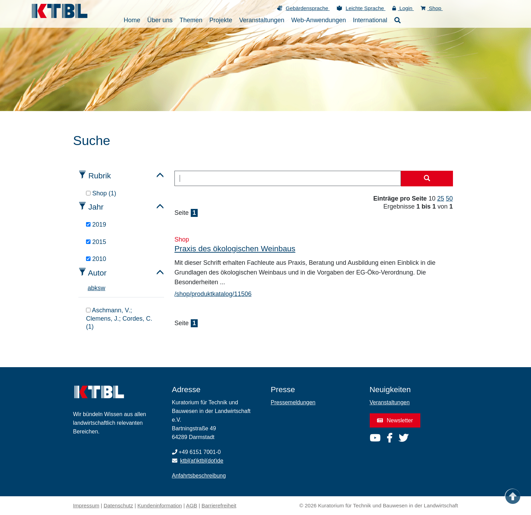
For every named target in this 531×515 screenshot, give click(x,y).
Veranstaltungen (390, 402)
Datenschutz (118, 505)
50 (449, 198)
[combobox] (287, 178)
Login (403, 8)
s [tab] (99, 288)
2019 (96, 224)
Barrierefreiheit (219, 505)
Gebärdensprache (308, 8)
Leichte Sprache (365, 8)
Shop (432, 8)
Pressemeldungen (293, 402)
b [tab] (93, 288)
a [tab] (89, 288)
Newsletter (395, 420)
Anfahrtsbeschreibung (199, 476)
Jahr (96, 207)
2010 (96, 258)
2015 (96, 241)
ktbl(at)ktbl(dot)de (201, 461)
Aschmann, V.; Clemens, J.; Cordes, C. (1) (119, 318)
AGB (191, 505)
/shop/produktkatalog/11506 (212, 293)
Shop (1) (101, 193)
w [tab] (103, 288)
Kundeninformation (159, 505)
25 (440, 198)
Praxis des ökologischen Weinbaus (235, 248)
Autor (97, 273)
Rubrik (99, 175)
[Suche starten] (427, 179)
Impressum (86, 505)
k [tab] (96, 288)
